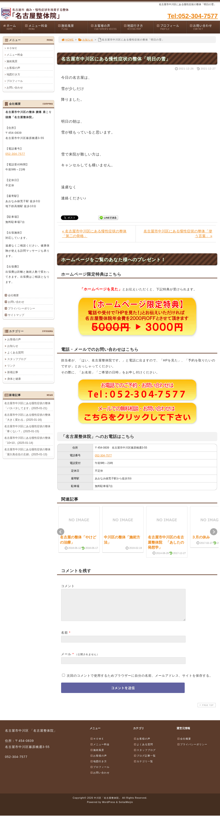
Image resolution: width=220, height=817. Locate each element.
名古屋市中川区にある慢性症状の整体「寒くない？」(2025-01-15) (27, 429)
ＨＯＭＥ (12, 48)
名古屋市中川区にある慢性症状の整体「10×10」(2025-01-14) (27, 440)
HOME (67, 39)
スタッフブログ (16, 359)
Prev (60, 531)
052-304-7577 (103, 455)
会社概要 (13, 295)
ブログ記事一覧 (145, 761)
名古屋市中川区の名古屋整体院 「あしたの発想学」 (166, 542)
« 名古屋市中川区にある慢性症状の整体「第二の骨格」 (94, 233)
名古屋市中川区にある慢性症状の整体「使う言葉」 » (177, 233)
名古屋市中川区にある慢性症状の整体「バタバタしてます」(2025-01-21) (27, 405)
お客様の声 (106, 27)
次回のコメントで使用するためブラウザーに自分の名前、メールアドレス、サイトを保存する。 (140, 681)
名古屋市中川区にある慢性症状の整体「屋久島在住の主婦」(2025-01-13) (27, 452)
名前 (64, 638)
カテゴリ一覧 (143, 766)
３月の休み (201, 537)
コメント (68, 586)
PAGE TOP (206, 710)
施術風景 (73, 27)
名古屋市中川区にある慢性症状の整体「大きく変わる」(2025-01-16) (27, 417)
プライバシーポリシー (21, 308)
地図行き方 (139, 27)
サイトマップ (16, 315)
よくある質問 (15, 352)
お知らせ (85, 39)
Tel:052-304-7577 (192, 15)
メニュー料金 (40, 27)
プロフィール (171, 27)
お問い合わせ (204, 27)
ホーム (12, 27)
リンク (11, 365)
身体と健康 (14, 378)
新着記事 (12, 372)
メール (66, 659)
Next (213, 531)
